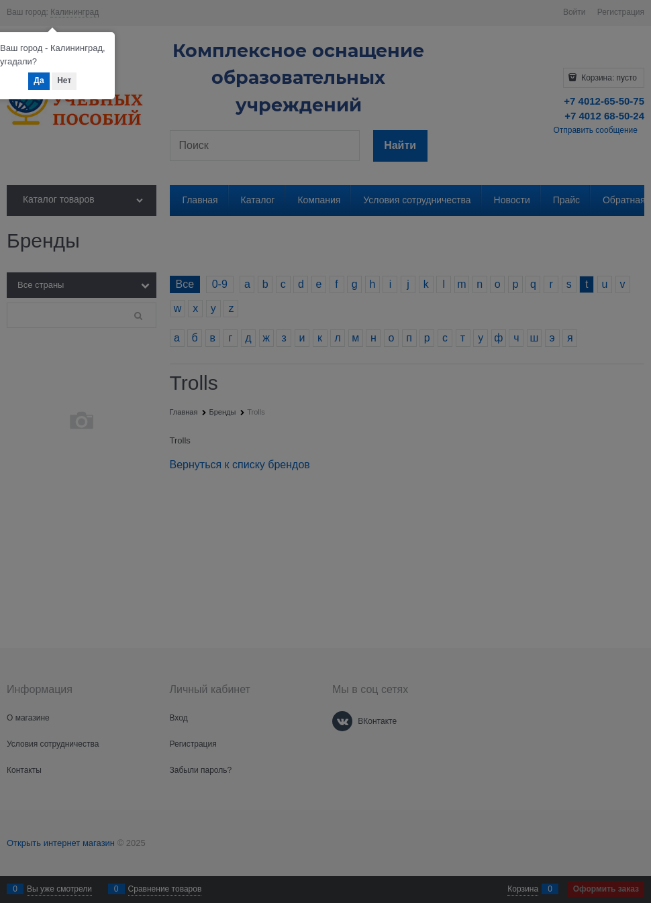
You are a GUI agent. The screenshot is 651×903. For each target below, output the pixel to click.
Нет (64, 80)
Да (39, 80)
